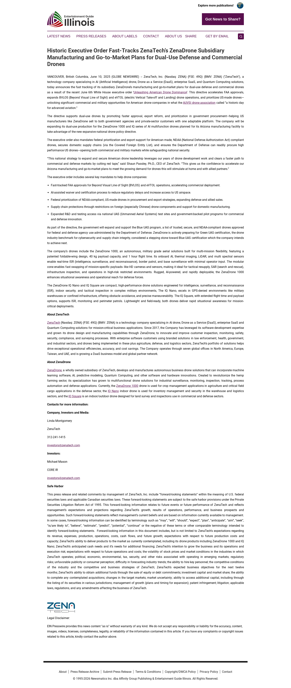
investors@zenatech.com (63, 445)
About (63, 672)
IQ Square (74, 396)
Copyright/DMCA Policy (180, 672)
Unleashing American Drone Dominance (160, 92)
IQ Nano (113, 391)
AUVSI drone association (199, 102)
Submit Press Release (117, 672)
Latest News (58, 36)
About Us (173, 36)
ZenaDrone (54, 370)
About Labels (124, 36)
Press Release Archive (85, 672)
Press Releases (91, 36)
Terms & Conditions (148, 672)
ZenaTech (53, 322)
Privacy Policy (209, 672)
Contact (151, 36)
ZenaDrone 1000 (127, 386)
